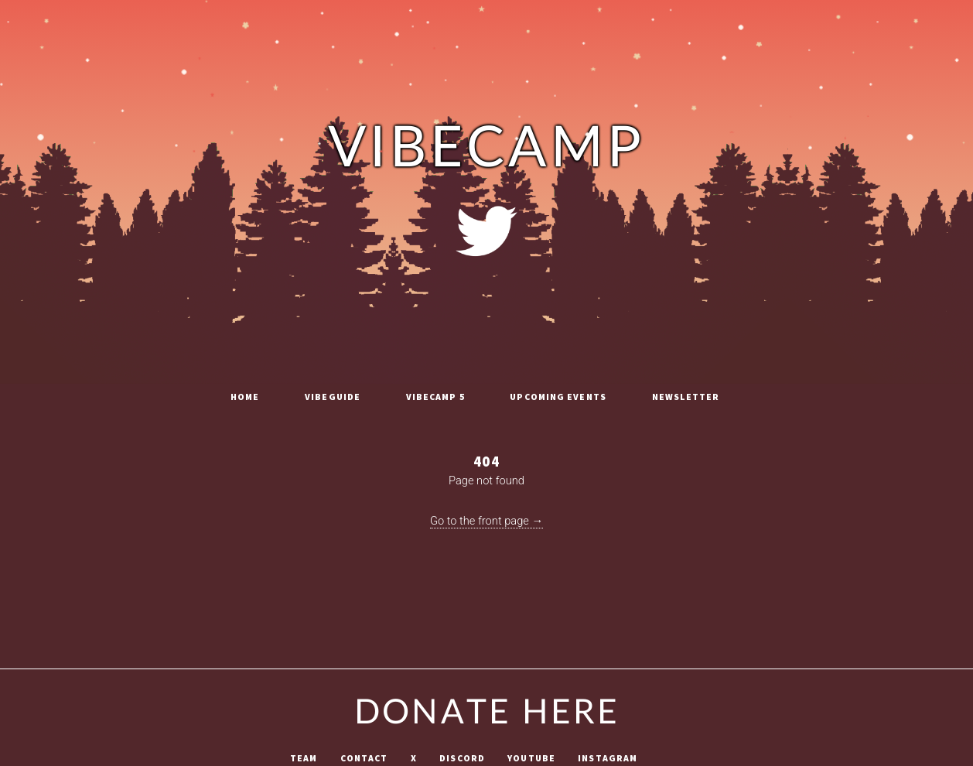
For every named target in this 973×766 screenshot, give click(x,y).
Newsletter (686, 396)
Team (303, 758)
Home (244, 396)
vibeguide (332, 396)
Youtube (531, 758)
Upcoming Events (558, 396)
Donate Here (486, 713)
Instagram (607, 758)
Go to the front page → (486, 521)
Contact (364, 758)
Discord (462, 758)
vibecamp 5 (435, 396)
